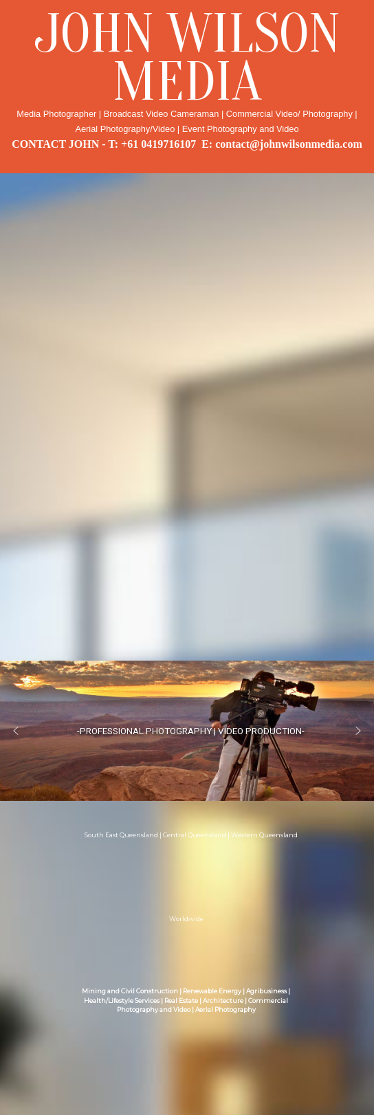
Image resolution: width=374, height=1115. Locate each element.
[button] (15, 730)
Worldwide (186, 919)
